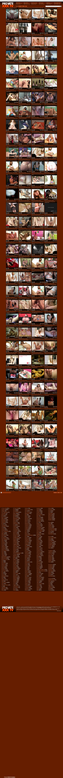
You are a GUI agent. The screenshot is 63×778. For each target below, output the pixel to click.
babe (46, 75)
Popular (23, 6)
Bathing (50, 514)
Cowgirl (26, 528)
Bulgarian (15, 522)
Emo (26, 536)
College (26, 527)
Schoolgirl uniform (40, 569)
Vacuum (38, 586)
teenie (54, 269)
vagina (16, 352)
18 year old (3, 508)
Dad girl (15, 532)
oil (23, 172)
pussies (51, 324)
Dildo (2, 533)
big (36, 352)
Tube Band (41, 3)
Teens (49, 581)
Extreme (26, 537)
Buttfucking (15, 523)
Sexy (14, 570)
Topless (26, 583)
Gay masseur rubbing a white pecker (50, 450)
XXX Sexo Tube (35, 3)
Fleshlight (27, 541)
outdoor (53, 490)
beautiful (21, 20)
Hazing (14, 549)
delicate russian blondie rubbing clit (24, 201)
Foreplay (3, 542)
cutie (24, 435)
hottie (37, 103)
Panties (14, 562)
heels (10, 269)
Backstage (50, 513)
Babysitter (27, 513)
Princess (3, 565)
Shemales (50, 570)
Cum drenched (51, 530)
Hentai (38, 549)
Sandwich (15, 569)
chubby (8, 338)
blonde (47, 103)
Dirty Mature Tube (57, 3)
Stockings (39, 577)
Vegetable (3, 587)
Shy (2, 572)
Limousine (27, 554)
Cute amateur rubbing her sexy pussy (50, 21)
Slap (38, 572)
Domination (50, 533)
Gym (26, 547)
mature (26, 255)
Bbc (2, 516)
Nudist (38, 559)
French (26, 542)
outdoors (15, 158)
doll (35, 20)
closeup (11, 338)
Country (14, 528)
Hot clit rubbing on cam (48, 118)
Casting (38, 525)
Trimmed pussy (4, 584)
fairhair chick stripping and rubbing (11, 21)
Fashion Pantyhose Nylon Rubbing (24, 21)
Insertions (27, 551)
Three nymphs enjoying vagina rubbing (25, 464)
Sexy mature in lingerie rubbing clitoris (25, 243)
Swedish (15, 579)
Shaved (26, 570)
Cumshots (15, 531)
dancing (49, 352)
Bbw (14, 516)
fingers (35, 324)
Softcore (26, 574)
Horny (26, 550)
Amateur (3, 509)
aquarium (34, 352)
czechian (36, 421)
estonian (11, 490)
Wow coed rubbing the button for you (38, 132)
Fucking (50, 542)
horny (36, 241)
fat (23, 186)
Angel (38, 509)
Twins (38, 584)
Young (49, 590)
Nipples (14, 559)
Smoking (38, 573)
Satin (26, 569)
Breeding (3, 521)
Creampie (39, 528)
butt (22, 172)
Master (49, 555)
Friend (38, 542)
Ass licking (27, 512)
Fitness (2, 541)
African (49, 508)
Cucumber (15, 530)
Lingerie (38, 554)
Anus (14, 510)
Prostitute (50, 565)
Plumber (15, 564)
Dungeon (15, 536)
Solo (49, 574)
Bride (14, 521)
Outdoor (50, 560)
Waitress (38, 587)
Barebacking (39, 514)
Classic (49, 526)
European (3, 537)
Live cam (50, 554)
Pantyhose (27, 562)
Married (26, 555)
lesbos (50, 490)
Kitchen (49, 553)
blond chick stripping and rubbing (24, 298)
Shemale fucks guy (41, 570)
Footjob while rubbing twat (36, 21)
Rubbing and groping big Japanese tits (12, 35)
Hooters (14, 550)
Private (26, 565)
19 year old (15, 508)
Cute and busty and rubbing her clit (11, 77)
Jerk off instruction (17, 553)
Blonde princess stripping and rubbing (12, 215)
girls (38, 89)
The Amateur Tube (57, 2)
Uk (2, 586)
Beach (26, 516)
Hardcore (3, 549)
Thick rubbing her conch (48, 326)
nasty (12, 186)
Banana (3, 514)
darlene (24, 75)
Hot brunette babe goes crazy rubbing (25, 77)
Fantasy (26, 539)
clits (48, 490)
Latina (2, 554)
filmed (13, 338)
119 (46, 20)
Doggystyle (39, 533)
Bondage (3, 519)
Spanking (3, 576)
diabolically (34, 158)
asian (34, 241)
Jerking (26, 553)
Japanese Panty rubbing (22, 118)
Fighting (14, 540)
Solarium (38, 574)
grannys (50, 20)
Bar (25, 514)
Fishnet (38, 540)
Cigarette (38, 526)
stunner (38, 338)
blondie (8, 407)
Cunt (26, 531)
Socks (14, 574)
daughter (36, 490)
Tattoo (26, 581)
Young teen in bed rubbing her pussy (50, 409)
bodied (23, 338)
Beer (38, 516)
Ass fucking (15, 512)
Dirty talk (15, 533)
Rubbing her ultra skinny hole (49, 243)
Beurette (50, 516)
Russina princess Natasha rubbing (11, 160)
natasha (50, 158)
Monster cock (4, 559)
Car (14, 525)
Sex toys (3, 570)
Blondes (26, 518)
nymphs (11, 352)
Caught (49, 525)
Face (38, 537)
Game (38, 544)
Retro (26, 568)
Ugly (49, 584)
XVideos (56, 296)
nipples (40, 186)
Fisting (49, 540)
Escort (49, 536)
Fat (37, 539)
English (38, 536)
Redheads (15, 568)
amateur (8, 20)
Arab (26, 510)
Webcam (27, 588)
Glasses (15, 546)
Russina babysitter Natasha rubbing (24, 49)
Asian (38, 510)
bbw (46, 338)
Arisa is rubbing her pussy (23, 215)
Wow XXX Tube (50, 3)
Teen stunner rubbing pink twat (37, 326)
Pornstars (50, 564)
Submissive (39, 578)
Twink (26, 584)
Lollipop (3, 555)
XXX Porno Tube (19, 3)
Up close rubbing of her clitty (36, 104)
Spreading (50, 576)
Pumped (15, 567)
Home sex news (35, 2)
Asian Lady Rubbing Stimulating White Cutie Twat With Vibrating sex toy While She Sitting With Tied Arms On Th (25, 424)
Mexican (26, 556)
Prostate (38, 565)
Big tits (14, 517)
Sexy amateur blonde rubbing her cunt (51, 104)
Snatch (49, 573)
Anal (14, 509)
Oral (26, 560)
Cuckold (3, 530)
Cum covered (39, 530)
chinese (26, 20)
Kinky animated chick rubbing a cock (12, 118)
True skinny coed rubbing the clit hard (51, 35)
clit (27, 20)
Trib (49, 583)
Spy (2, 577)
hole (46, 255)
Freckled (15, 542)
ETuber (49, 2)
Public (2, 567)
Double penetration (29, 535)
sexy (13, 241)
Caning (2, 525)
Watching (3, 588)
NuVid (43, 19)
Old (2, 560)
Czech (2, 532)
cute (11, 89)
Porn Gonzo (41, 2)
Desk (38, 532)
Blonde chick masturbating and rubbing (38, 215)
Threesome (3, 582)
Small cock (15, 573)
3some (47, 490)
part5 (14, 186)
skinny (42, 158)
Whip (2, 590)
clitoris (21, 255)
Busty (49, 522)
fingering (10, 324)
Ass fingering (4, 512)
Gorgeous (27, 546)
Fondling (38, 541)
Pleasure (3, 564)
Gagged (14, 544)
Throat (14, 582)
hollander (12, 158)
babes (21, 158)
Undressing (27, 586)
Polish (26, 564)
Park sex (38, 562)
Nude (26, 559)
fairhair (38, 20)
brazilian (21, 75)
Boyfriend (39, 519)
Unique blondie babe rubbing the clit (12, 464)
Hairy (49, 547)
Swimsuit (27, 579)
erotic (10, 158)
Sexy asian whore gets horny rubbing (37, 229)
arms (21, 435)
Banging (15, 514)
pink (33, 338)
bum (22, 186)
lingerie (24, 255)
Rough (49, 568)
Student (26, 578)
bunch (36, 89)
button (34, 20)
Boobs (14, 519)
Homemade (3, 550)
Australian (3, 513)
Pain (2, 562)
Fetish (2, 540)
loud (48, 75)
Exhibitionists (16, 537)
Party (49, 562)
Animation (50, 509)
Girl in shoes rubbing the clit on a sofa (12, 104)
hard (40, 407)
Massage (38, 555)
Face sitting (3, 539)
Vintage (26, 587)
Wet (49, 588)
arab (46, 435)
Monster (50, 558)
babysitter (47, 158)
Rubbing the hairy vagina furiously (11, 409)
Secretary (50, 569)
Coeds (14, 527)
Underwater (15, 586)
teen (40, 338)
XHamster (17, 19)
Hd (25, 549)
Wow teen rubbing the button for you (50, 381)
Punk (26, 567)
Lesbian (14, 554)
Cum (26, 530)
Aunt (49, 512)
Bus (37, 522)
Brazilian (50, 519)
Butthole (26, 523)
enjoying (8, 352)
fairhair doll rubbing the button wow (24, 478)
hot (26, 89)
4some (26, 508)
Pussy (38, 567)
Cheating (15, 526)
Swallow (3, 579)
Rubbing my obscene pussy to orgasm (12, 450)
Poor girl (38, 564)
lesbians (48, 324)
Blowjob (50, 518)
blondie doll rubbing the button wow (12, 395)
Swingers (38, 579)
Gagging (26, 544)
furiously (8, 421)
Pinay (26, 563)
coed (22, 241)
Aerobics (38, 508)
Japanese (50, 551)
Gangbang (50, 544)
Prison (14, 565)
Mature (14, 556)
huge (14, 20)
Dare (26, 532)
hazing (40, 89)
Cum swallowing (4, 531)
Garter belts (15, 545)
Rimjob (38, 568)
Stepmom (27, 577)
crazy (25, 89)
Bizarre (49, 517)
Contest (50, 527)
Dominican (3, 535)
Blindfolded (15, 518)
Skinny (26, 572)
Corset (2, 528)
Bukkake (3, 522)
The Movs (18, 2)
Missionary (3, 558)
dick (35, 75)
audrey (8, 158)
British (26, 521)
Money (38, 558)
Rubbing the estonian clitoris (10, 478)
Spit (26, 576)
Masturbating (4, 556)
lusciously (12, 324)
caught (34, 490)
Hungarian (50, 550)
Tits (49, 582)
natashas (40, 352)
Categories (20, 6)
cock (34, 255)
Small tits (27, 573)
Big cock (3, 517)
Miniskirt (50, 556)
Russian (3, 569)
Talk (2, 581)
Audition (38, 512)
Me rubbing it (47, 395)
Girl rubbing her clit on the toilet (50, 367)
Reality (2, 568)
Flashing (15, 541)
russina (55, 158)
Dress (2, 536)
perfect (52, 75)
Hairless (38, 547)
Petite (14, 563)
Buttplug (38, 523)
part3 (14, 75)
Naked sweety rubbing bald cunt (11, 49)
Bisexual (38, 517)
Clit (2, 527)
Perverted (3, 563)
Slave (49, 572)
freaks (48, 20)
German (50, 545)
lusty (37, 75)
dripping (11, 20)
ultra (52, 255)
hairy (24, 186)
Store (2, 578)
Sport (38, 576)
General (38, 545)
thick (52, 338)
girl (33, 269)
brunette (8, 75)
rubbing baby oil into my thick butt (24, 160)
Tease (38, 581)
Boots (26, 519)
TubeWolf (55, 33)
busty (11, 75)
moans (50, 75)
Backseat (38, 513)
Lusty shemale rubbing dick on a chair (38, 63)
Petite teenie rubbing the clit (49, 215)
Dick (49, 532)
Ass (49, 510)
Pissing (38, 563)
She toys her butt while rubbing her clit (38, 118)
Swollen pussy (51, 579)
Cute (49, 531)
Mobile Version (59, 610)
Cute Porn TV (27, 3)
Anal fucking (27, 509)
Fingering (27, 540)
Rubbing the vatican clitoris (36, 464)
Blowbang (39, 518)
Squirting (15, 577)
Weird (38, 588)
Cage (49, 523)
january (38, 172)
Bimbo (26, 517)
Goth (38, 546)
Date (26, 6)
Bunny (26, 522)
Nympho (50, 559)
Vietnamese (15, 587)
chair (34, 75)
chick (23, 20)
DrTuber (30, 19)
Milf (37, 556)
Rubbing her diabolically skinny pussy (37, 146)
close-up (49, 269)
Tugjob (14, 584)
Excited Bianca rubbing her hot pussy (50, 132)
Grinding (3, 547)
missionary (38, 255)
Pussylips (50, 567)
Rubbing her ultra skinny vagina (24, 409)
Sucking (50, 578)
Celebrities (3, 526)
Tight (38, 582)
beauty (8, 269)
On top (14, 560)
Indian (14, 551)
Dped (38, 535)
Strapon (14, 578)
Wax (14, 588)
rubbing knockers (34, 367)
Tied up (26, 582)
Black (2, 518)
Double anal (15, 535)
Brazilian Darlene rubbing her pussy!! (24, 63)
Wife (38, 590)
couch (35, 103)
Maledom (15, 555)
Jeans (2, 553)
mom (38, 490)
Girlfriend (3, 546)
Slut (2, 573)
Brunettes (39, 521)
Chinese (26, 526)
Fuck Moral (26, 2)
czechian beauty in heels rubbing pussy (38, 409)
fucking (36, 255)
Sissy (14, 572)
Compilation (39, 527)
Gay (26, 545)
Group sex (15, 547)
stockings (54, 103)
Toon (14, 583)
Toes (2, 583)
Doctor (26, 533)
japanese (53, 20)
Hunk (2, 551)
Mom (26, 558)
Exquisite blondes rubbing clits (36, 49)
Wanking (50, 587)
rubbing (40, 20)
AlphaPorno (16, 47)
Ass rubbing (47, 160)
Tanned (14, 581)
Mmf (14, 558)
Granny (49, 546)
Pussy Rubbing (8, 381)
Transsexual (39, 583)
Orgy (38, 560)
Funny (2, 544)
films (25, 103)
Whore (26, 590)
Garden (3, 545)
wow (14, 255)
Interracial (39, 551)
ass (20, 172)
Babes (14, 513)
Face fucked (51, 537)
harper (37, 186)
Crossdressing (51, 528)
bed (20, 241)
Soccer (2, 574)
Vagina (49, 586)
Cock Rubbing (21, 450)
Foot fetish (50, 541)
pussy (49, 103)
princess (11, 172)
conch (48, 338)
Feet (49, 539)
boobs (36, 172)
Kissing (38, 553)
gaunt (34, 435)
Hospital (38, 550)
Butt (2, 523)
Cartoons (27, 525)
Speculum (15, 576)
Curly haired (39, 531)
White (14, 590)
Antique (3, 510)
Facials (14, 539)
